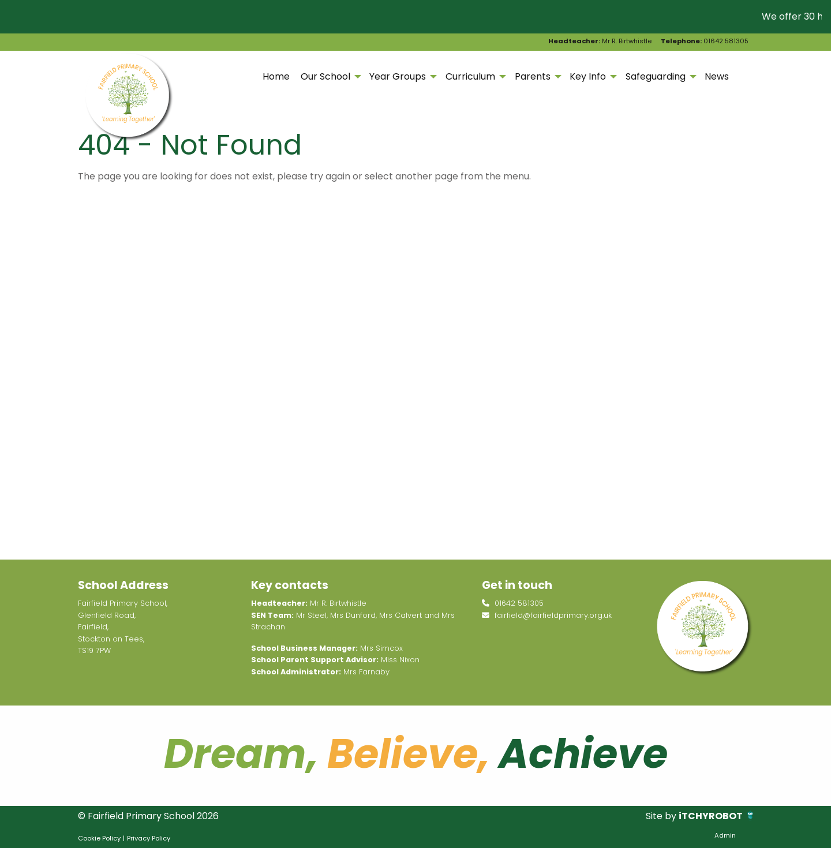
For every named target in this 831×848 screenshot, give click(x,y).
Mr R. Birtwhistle (600, 41)
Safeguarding (656, 76)
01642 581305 (704, 41)
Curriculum (470, 76)
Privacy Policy (148, 838)
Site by (662, 816)
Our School (325, 76)
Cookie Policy (99, 838)
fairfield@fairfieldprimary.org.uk (547, 615)
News (717, 76)
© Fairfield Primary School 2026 (148, 816)
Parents (533, 76)
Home (276, 76)
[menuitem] (276, 77)
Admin (725, 835)
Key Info (588, 76)
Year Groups (397, 76)
